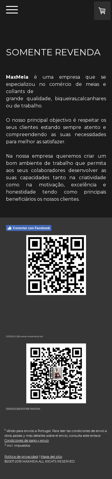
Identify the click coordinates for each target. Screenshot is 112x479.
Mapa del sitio (51, 457)
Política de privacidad (21, 457)
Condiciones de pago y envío (26, 440)
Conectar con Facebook (28, 228)
